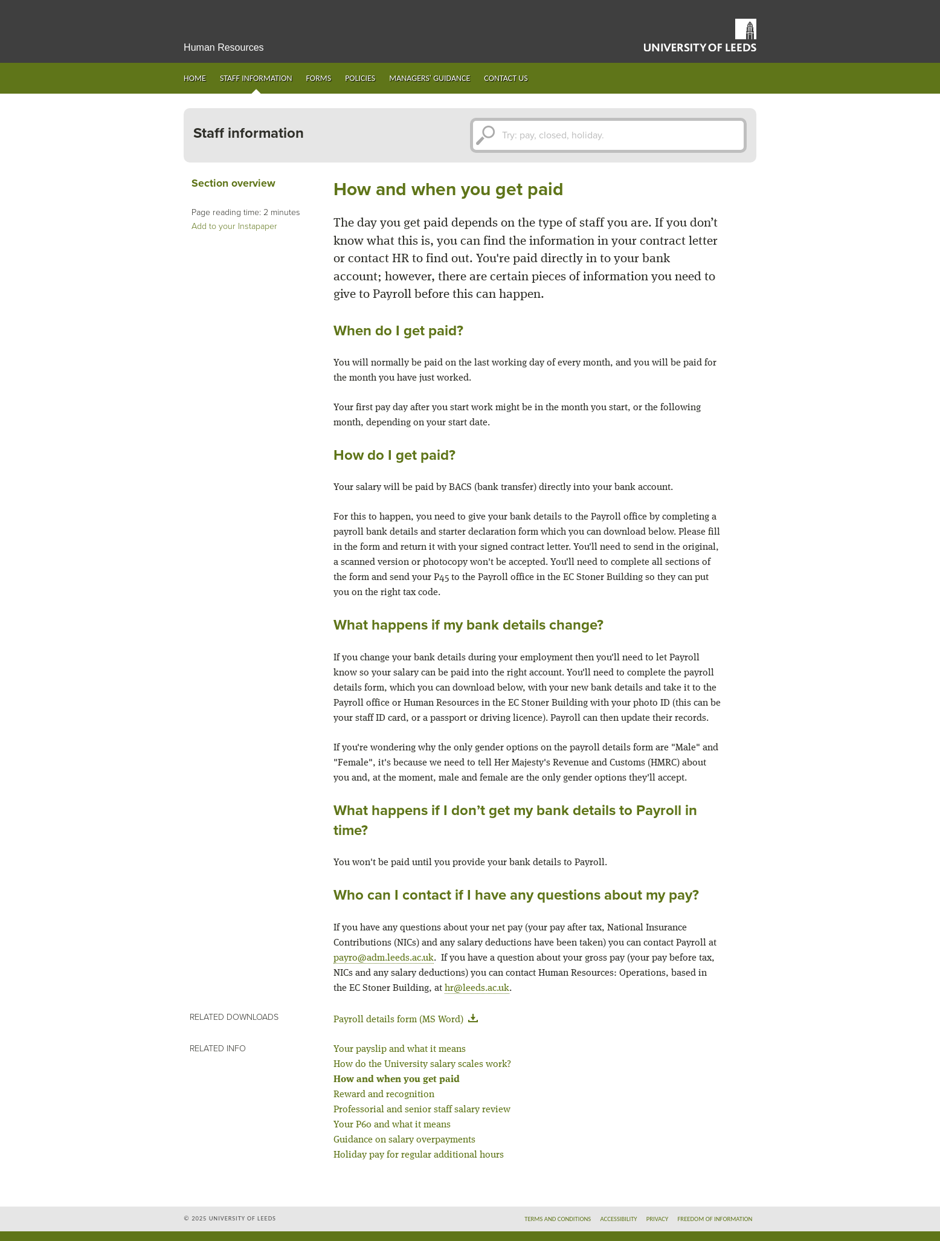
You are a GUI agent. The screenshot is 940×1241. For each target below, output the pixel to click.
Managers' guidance (429, 78)
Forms (319, 78)
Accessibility (618, 1219)
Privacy (657, 1219)
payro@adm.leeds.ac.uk (383, 958)
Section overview (233, 183)
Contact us (505, 78)
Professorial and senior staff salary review (421, 1110)
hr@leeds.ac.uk (477, 988)
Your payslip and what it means (399, 1049)
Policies (360, 78)
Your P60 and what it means (392, 1125)
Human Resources (224, 47)
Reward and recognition (383, 1095)
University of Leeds (700, 35)
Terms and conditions (557, 1219)
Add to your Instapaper (234, 226)
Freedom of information (714, 1219)
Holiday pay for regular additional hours (418, 1155)
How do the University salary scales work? (422, 1064)
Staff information (256, 78)
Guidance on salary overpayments (404, 1140)
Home (195, 78)
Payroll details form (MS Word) (408, 1020)
